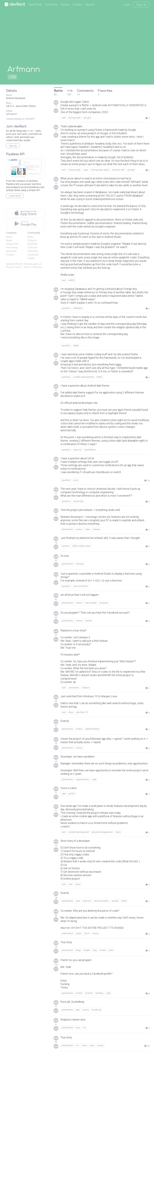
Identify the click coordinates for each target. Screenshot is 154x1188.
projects (104, 698)
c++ (78, 1177)
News (9, 240)
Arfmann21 (12, 114)
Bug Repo (33, 243)
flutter (76, 407)
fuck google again (100, 189)
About (9, 236)
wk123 (72, 906)
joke (87, 620)
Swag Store (12, 243)
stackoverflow (92, 833)
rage (85, 189)
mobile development (83, 449)
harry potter (91, 698)
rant (64, 119)
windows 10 (82, 816)
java (78, 1026)
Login (126, 4)
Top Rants (51, 4)
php (78, 1141)
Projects (32, 240)
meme (79, 620)
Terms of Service (33, 267)
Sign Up (141, 4)
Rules (30, 236)
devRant (10, 264)
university (78, 589)
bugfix (87, 1078)
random (66, 641)
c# (84, 1159)
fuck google (74, 119)
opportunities (82, 891)
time (85, 1177)
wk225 (72, 332)
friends (88, 1124)
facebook (96, 1141)
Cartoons (32, 247)
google (87, 119)
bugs (78, 1078)
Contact (10, 254)
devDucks (11, 251)
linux (71, 816)
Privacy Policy (13, 267)
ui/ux (75, 567)
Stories (65, 4)
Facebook (33, 254)
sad (70, 1008)
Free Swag (11, 247)
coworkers (74, 790)
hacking (99, 1124)
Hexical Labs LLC (33, 264)
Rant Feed (35, 4)
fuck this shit (118, 189)
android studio (80, 681)
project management (102, 947)
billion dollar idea (81, 641)
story (118, 947)
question (66, 366)
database (78, 366)
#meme (80, 658)
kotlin (124, 1026)
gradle (115, 1026)
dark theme (89, 534)
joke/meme (67, 620)
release (96, 620)
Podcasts (33, 251)
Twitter (31, 258)
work (86, 1060)
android (77, 534)
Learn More (15, 195)
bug (95, 1078)
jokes (78, 1060)
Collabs (77, 4)
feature (85, 790)
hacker (88, 716)
